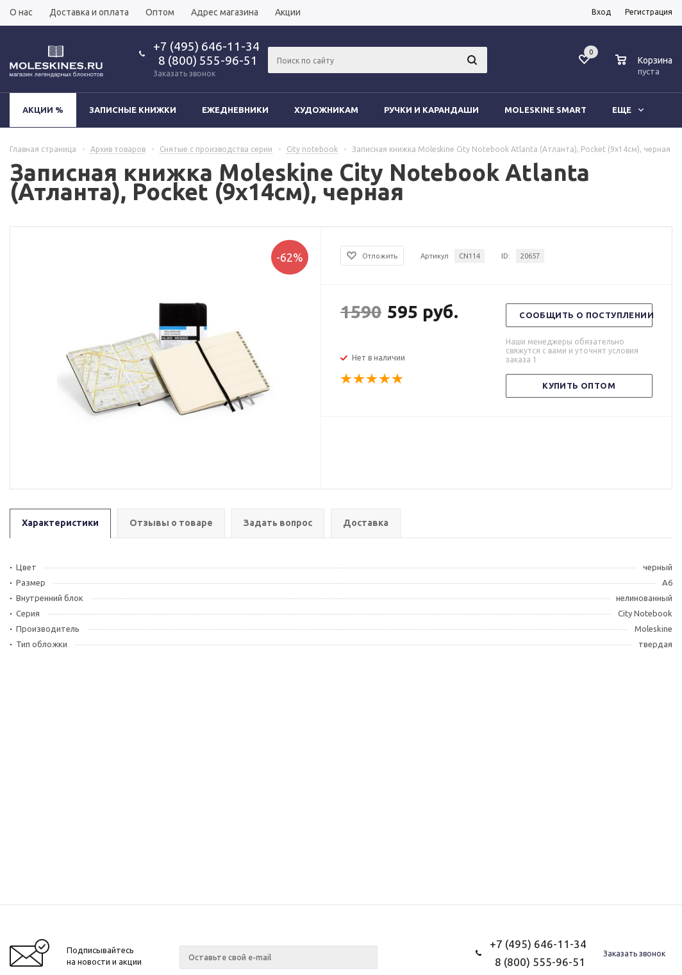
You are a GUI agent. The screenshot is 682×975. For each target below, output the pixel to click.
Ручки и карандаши (431, 109)
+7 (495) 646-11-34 (206, 46)
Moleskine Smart (545, 109)
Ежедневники (235, 109)
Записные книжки (132, 109)
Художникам (326, 109)
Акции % (42, 109)
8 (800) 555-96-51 (205, 60)
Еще (628, 109)
